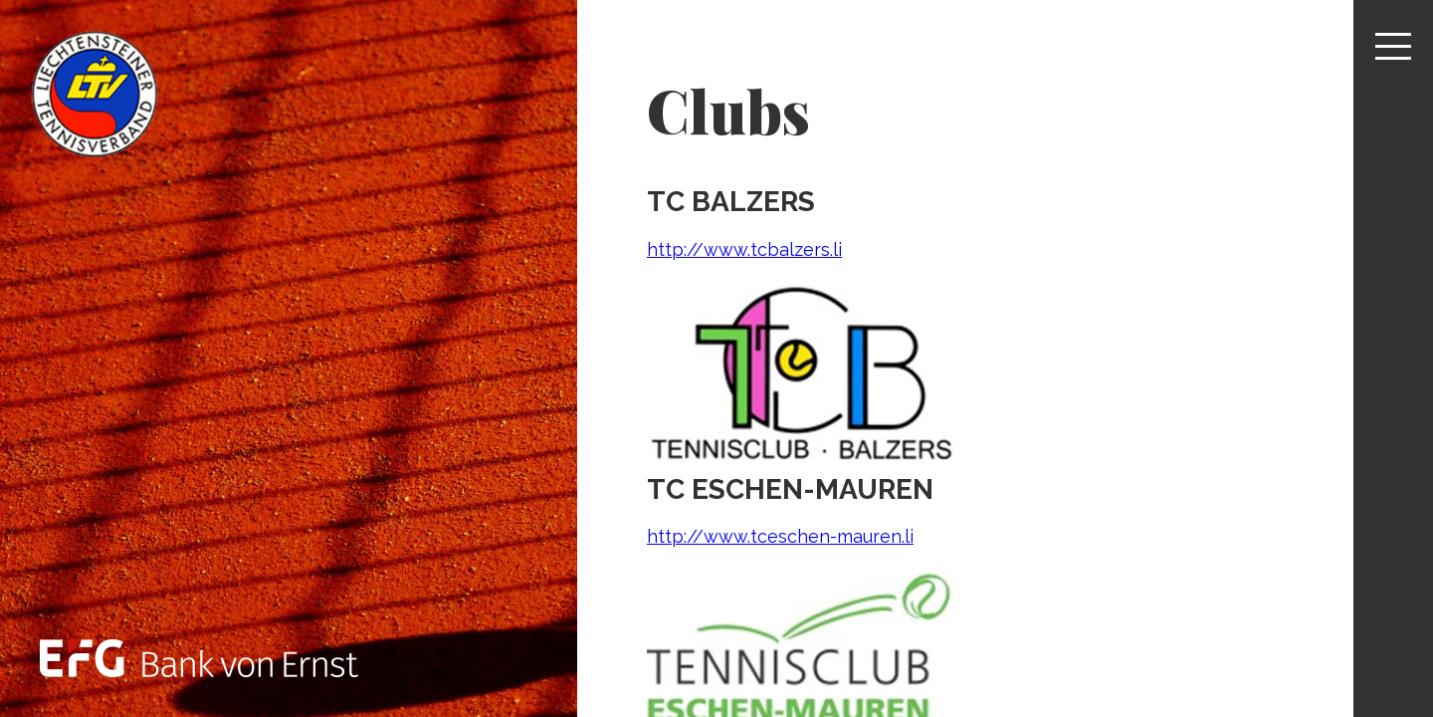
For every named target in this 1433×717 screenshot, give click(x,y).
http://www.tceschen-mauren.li (780, 536)
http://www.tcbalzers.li (744, 249)
